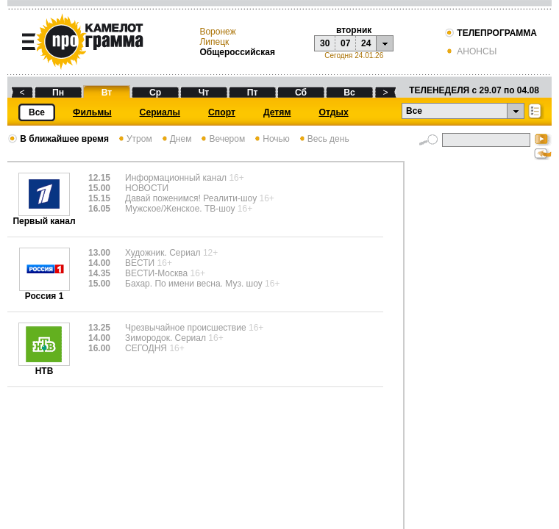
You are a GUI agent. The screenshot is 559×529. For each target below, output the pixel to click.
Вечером (222, 139)
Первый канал (44, 217)
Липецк (214, 42)
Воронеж (217, 31)
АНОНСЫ (470, 51)
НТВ (44, 367)
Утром (134, 139)
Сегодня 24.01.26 (353, 55)
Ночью (271, 139)
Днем (176, 139)
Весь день (323, 139)
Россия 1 (44, 292)
